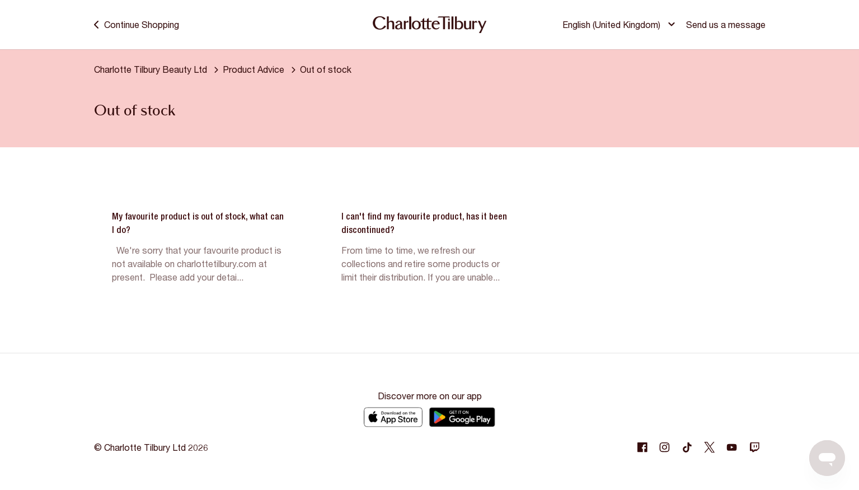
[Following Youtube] (732, 447)
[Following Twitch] (754, 447)
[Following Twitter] (709, 447)
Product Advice (253, 69)
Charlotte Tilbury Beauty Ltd (150, 69)
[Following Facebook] (642, 447)
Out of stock (325, 69)
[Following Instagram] (665, 447)
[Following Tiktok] (687, 447)
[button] (620, 24)
